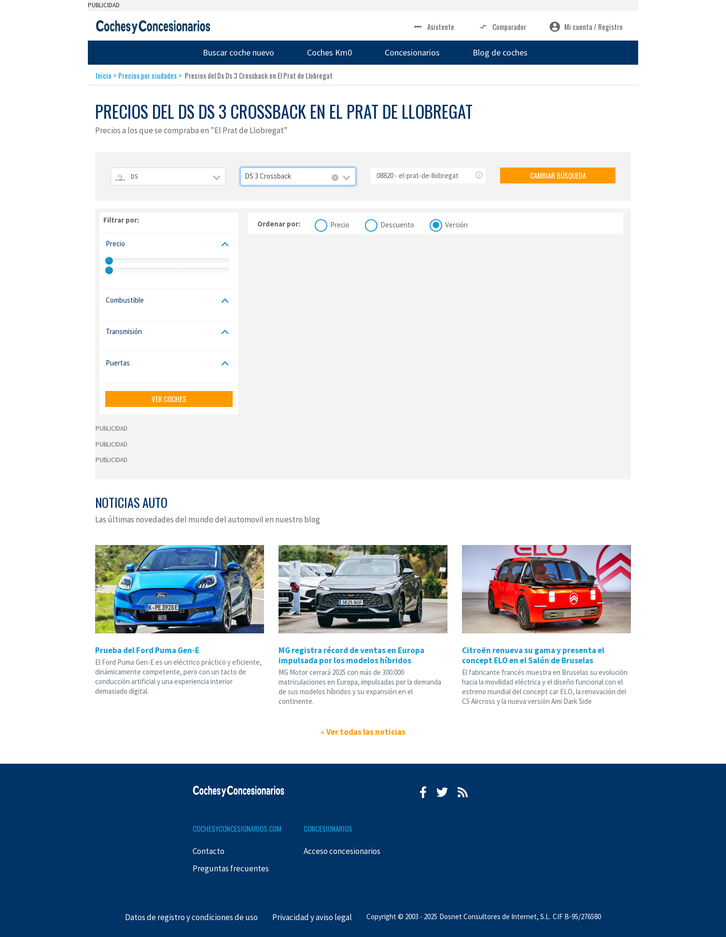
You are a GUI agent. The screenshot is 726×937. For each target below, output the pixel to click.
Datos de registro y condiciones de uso (191, 917)
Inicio (104, 75)
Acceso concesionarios (342, 851)
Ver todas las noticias (365, 732)
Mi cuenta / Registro (586, 26)
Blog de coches (500, 52)
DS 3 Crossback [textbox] (268, 176)
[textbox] (168, 176)
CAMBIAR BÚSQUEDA (558, 175)
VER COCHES (169, 398)
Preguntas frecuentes (231, 868)
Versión (456, 223)
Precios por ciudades (147, 75)
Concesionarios (412, 52)
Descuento (397, 223)
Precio (339, 223)
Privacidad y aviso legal (312, 917)
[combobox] (168, 176)
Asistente (433, 26)
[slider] (109, 261)
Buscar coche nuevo (238, 52)
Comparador (501, 26)
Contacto (208, 851)
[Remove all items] (335, 177)
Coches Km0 (329, 52)
